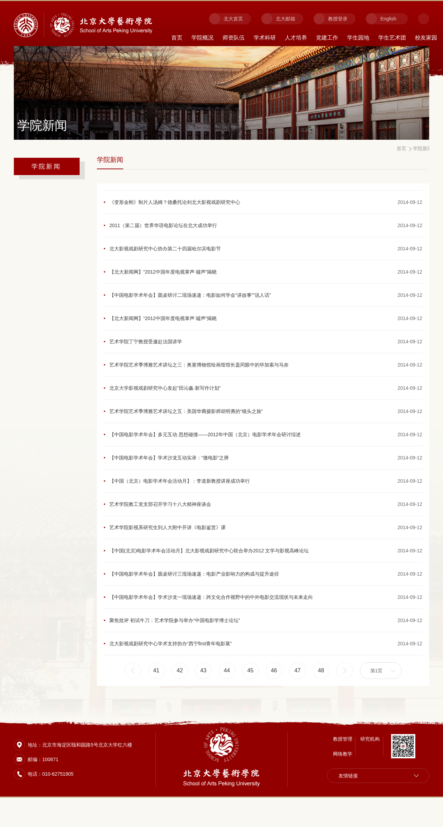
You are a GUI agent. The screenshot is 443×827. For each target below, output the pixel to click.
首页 (176, 38)
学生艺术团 (392, 38)
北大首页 (233, 18)
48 (321, 696)
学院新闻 (46, 166)
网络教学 (342, 783)
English (388, 18)
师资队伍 (234, 38)
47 (298, 696)
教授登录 (337, 18)
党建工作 (327, 38)
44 (227, 696)
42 (180, 696)
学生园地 (358, 38)
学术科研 (265, 38)
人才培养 (296, 38)
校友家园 (426, 38)
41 (156, 696)
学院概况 (202, 38)
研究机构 (370, 768)
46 (274, 696)
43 (203, 696)
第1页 (376, 696)
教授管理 (342, 768)
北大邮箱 (285, 18)
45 (250, 696)
